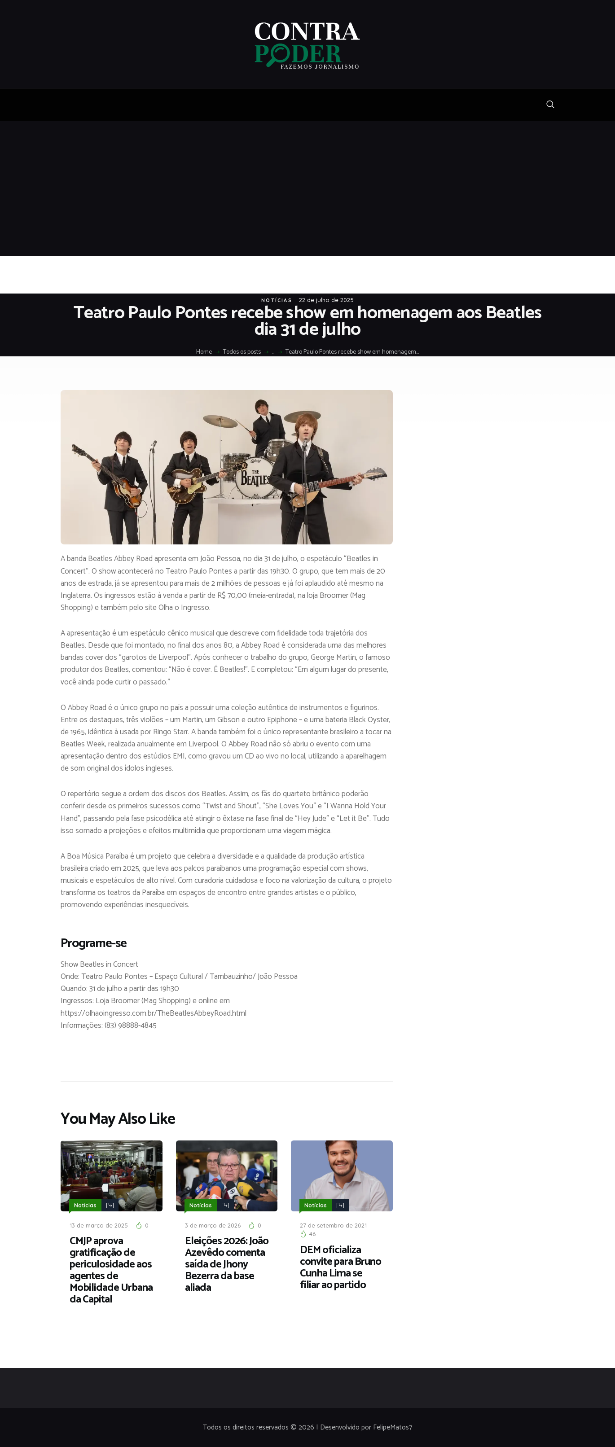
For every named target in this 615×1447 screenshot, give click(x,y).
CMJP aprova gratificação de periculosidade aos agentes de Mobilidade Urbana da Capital (111, 1269)
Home (204, 352)
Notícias (276, 300)
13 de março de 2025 (99, 1224)
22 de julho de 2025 (326, 299)
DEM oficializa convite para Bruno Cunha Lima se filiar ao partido (340, 1266)
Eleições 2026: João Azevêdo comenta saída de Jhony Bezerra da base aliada (226, 1263)
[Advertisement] (307, 188)
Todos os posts (242, 352)
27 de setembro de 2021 (333, 1224)
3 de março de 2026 (213, 1224)
